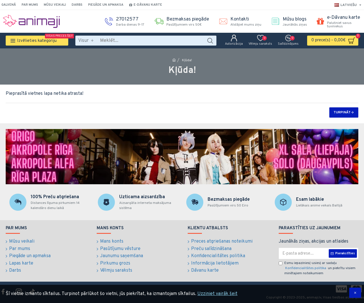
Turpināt (342, 112)
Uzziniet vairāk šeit (217, 294)
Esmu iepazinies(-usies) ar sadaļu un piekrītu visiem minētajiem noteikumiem (317, 268)
